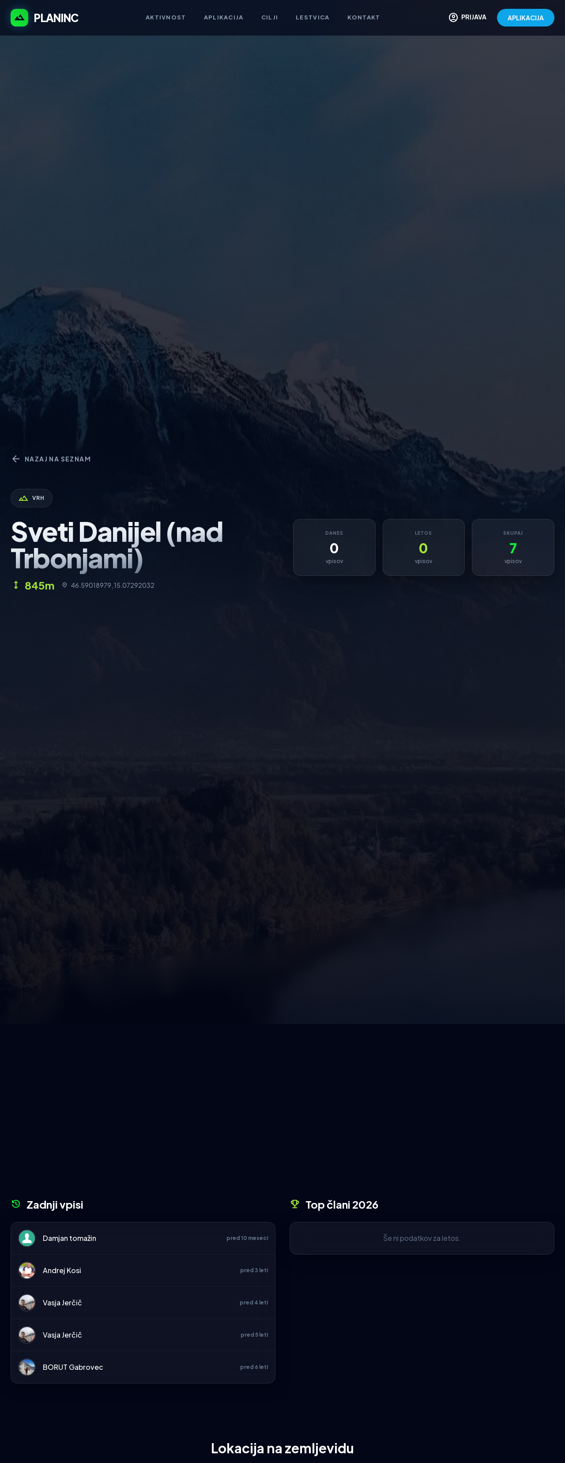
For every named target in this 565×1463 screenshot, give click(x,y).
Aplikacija (224, 17)
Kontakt (363, 17)
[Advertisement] (282, 1114)
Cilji (270, 17)
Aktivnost (166, 17)
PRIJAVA (467, 17)
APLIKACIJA (526, 18)
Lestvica (312, 17)
